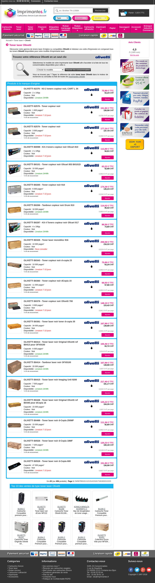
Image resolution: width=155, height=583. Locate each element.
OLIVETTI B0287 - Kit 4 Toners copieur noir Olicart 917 (51, 222)
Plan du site (48, 575)
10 (83, 481)
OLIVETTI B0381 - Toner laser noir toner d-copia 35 (49, 321)
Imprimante (101, 28)
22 (108, 481)
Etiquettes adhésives (54, 28)
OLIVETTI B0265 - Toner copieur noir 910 (44, 185)
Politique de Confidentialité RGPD (56, 579)
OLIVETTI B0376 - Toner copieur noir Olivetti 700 (48, 301)
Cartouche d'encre (7, 28)
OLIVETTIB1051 (102, 535)
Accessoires (136, 28)
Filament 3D (42, 28)
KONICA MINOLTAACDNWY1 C (81, 507)
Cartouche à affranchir (18, 572)
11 (86, 481)
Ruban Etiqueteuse (77, 28)
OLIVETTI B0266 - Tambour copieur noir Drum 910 (49, 205)
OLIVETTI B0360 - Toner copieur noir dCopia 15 (48, 281)
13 (90, 481)
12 (88, 481)
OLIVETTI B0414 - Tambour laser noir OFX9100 (47, 362)
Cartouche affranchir (89, 28)
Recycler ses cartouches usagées (56, 568)
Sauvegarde (124, 28)
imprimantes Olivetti (77, 77)
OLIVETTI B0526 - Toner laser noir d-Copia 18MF (48, 441)
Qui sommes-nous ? (51, 566)
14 (92, 481)
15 (94, 481)
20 (104, 481)
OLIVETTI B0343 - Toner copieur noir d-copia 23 (48, 260)
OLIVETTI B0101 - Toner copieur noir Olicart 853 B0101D (52, 164)
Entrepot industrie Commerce (148, 28)
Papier (113, 28)
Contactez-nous (49, 577)
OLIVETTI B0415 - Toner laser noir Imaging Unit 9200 (50, 379)
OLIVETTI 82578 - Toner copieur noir (42, 106)
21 (106, 481)
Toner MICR (30, 28)
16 (96, 481)
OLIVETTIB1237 (21, 535)
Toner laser (18, 28)
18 (100, 481)
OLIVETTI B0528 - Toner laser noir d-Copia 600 (47, 461)
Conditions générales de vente (55, 572)
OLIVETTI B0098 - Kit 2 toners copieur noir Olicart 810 (51, 147)
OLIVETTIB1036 (41, 507)
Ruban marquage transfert (65, 28)
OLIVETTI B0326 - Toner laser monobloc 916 (46, 240)
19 (102, 481)
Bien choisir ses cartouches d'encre (57, 570)
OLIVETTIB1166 (61, 507)
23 (110, 481)
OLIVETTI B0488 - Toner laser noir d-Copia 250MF (49, 420)
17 (98, 481)
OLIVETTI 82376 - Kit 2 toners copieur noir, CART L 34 (51, 88)
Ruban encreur (15, 570)
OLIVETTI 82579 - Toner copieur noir (42, 126)
